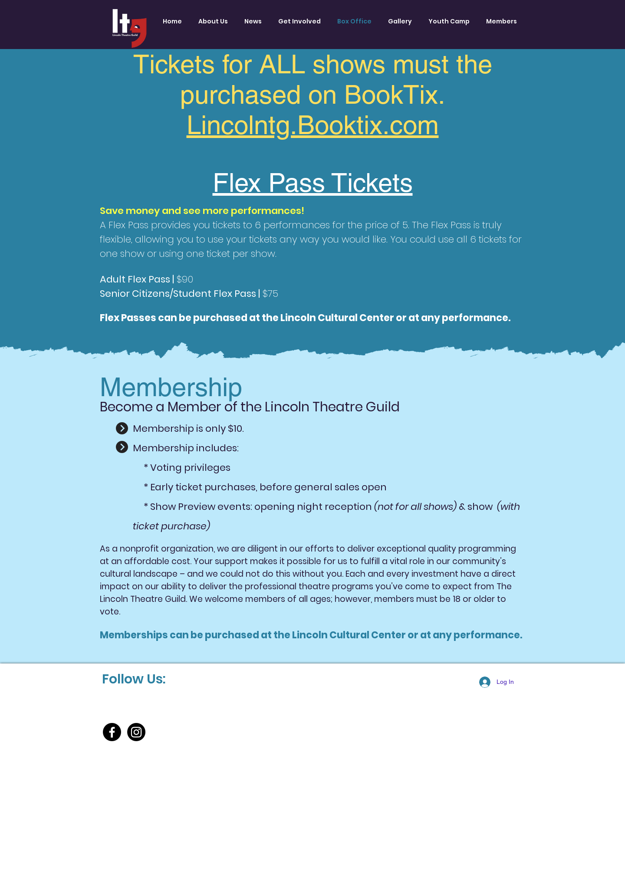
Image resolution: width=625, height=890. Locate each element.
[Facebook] (112, 732)
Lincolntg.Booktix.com (313, 125)
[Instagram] (136, 732)
